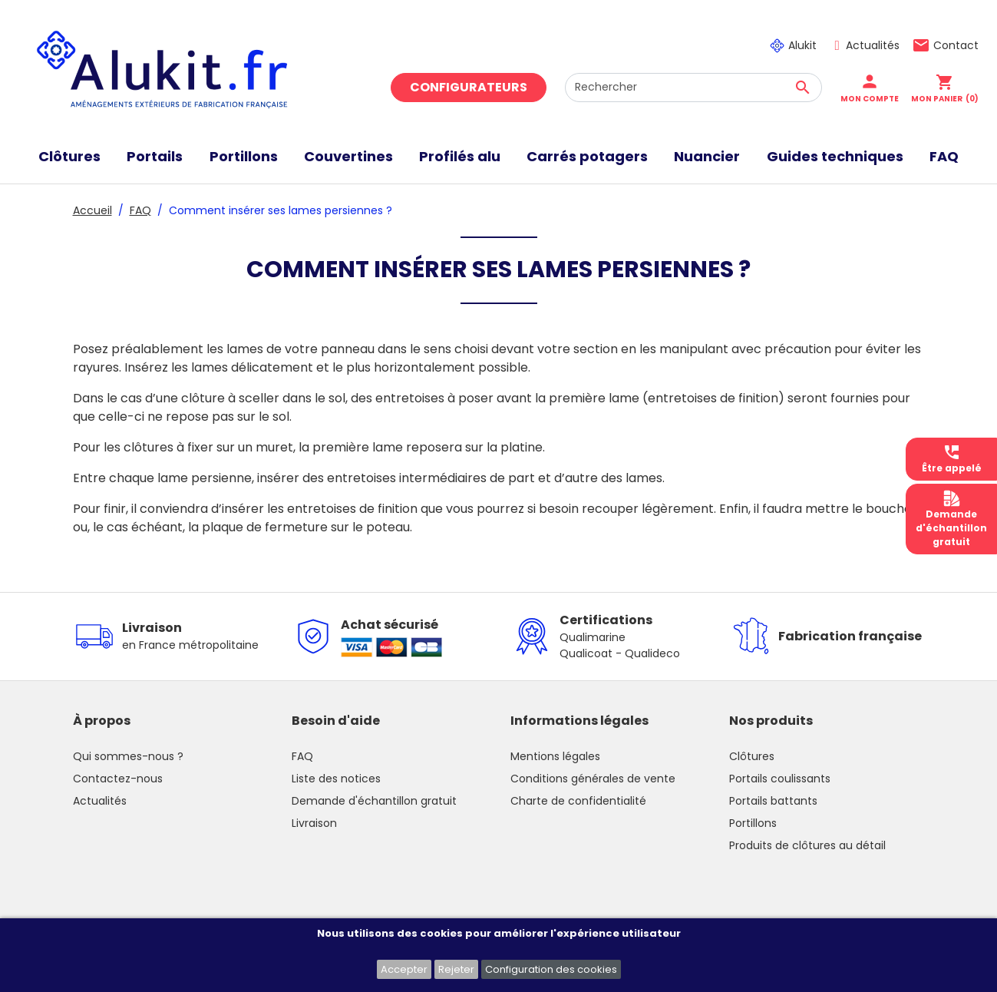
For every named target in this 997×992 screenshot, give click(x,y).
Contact (956, 45)
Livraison (314, 823)
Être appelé (952, 459)
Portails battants (773, 800)
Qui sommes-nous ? (128, 756)
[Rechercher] (693, 87)
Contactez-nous (118, 778)
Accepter (404, 969)
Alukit (802, 45)
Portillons (753, 823)
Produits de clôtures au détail (807, 845)
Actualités (873, 45)
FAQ (302, 756)
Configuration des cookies (551, 969)
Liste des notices (336, 778)
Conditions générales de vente (592, 778)
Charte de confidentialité (578, 800)
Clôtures (751, 756)
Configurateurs (468, 87)
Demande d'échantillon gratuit (374, 800)
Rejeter (456, 969)
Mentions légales (555, 756)
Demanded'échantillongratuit (951, 518)
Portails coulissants (779, 778)
